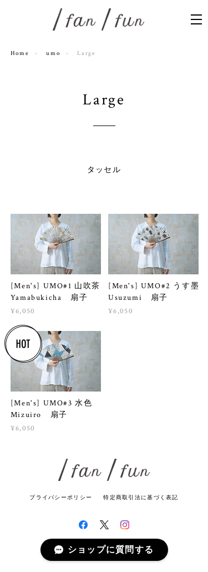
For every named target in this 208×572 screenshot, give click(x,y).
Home (20, 53)
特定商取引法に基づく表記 (140, 497)
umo (53, 53)
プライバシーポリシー (60, 497)
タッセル (104, 170)
